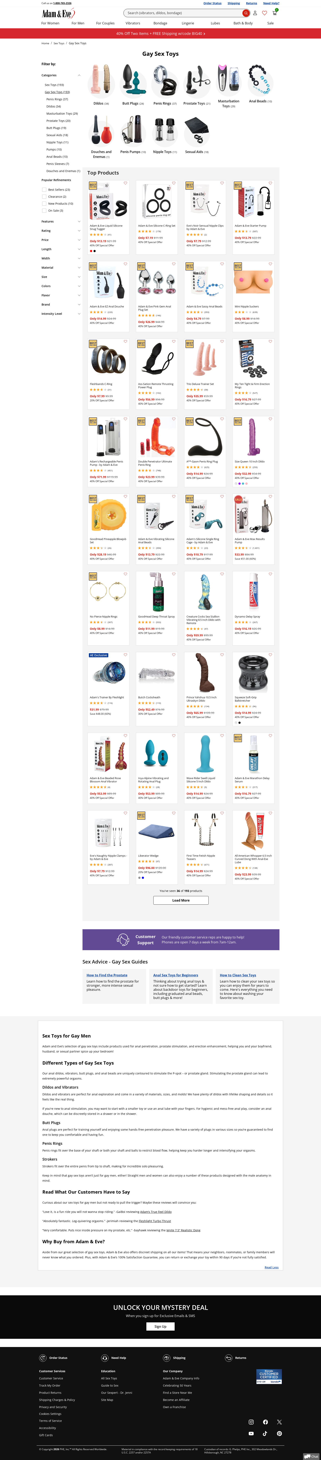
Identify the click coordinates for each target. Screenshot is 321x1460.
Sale (270, 23)
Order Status (212, 3)
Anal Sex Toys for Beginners (175, 975)
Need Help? (271, 3)
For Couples (105, 23)
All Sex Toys (109, 1378)
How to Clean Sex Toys (238, 975)
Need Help (113, 1358)
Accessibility (47, 1428)
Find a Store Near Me (177, 1393)
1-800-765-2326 (62, 3)
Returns (251, 3)
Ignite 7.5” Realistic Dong (183, 1230)
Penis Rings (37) (57, 99)
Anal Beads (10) (57, 157)
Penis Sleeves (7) (57, 164)
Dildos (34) (53, 106)
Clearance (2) (57, 197)
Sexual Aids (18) (57, 135)
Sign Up (160, 1326)
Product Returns (50, 1393)
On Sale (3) (55, 210)
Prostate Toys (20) (58, 121)
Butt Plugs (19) (56, 128)
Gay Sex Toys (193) (57, 92)
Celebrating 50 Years (177, 1385)
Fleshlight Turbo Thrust (155, 1221)
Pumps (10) (54, 149)
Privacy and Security (53, 1407)
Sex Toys (59, 43)
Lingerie (188, 23)
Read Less (272, 1267)
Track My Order (49, 1385)
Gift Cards (46, 1435)
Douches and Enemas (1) (63, 171)
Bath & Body (243, 23)
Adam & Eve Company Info (181, 1378)
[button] (181, 900)
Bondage (160, 23)
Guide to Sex (109, 1385)
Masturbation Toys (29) (62, 113)
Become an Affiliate (176, 1400)
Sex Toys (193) (54, 85)
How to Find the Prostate (107, 975)
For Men (78, 23)
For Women (50, 23)
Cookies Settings (50, 1414)
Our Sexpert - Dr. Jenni (116, 1393)
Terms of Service (50, 1421)
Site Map (107, 1400)
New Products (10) (60, 203)
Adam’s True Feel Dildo (156, 1212)
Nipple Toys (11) (57, 142)
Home (45, 43)
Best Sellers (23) (59, 190)
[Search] (187, 13)
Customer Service (51, 1378)
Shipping (234, 3)
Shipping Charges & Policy (57, 1400)
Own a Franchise (174, 1407)
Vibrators (133, 23)
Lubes (215, 23)
